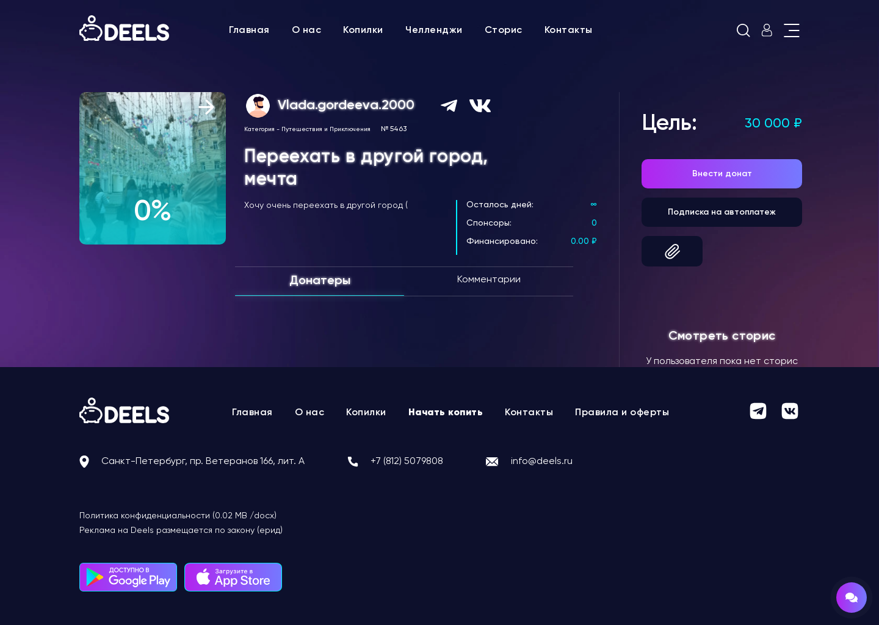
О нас (307, 30)
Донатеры (319, 281)
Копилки (363, 30)
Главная (249, 30)
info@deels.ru (542, 461)
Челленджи (434, 30)
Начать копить (445, 413)
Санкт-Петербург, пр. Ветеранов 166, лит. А (203, 461)
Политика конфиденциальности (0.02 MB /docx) (178, 516)
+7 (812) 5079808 (407, 461)
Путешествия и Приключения (326, 129)
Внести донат (722, 174)
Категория (259, 129)
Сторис (504, 30)
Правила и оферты (622, 413)
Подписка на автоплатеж (722, 212)
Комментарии (489, 280)
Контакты (568, 30)
